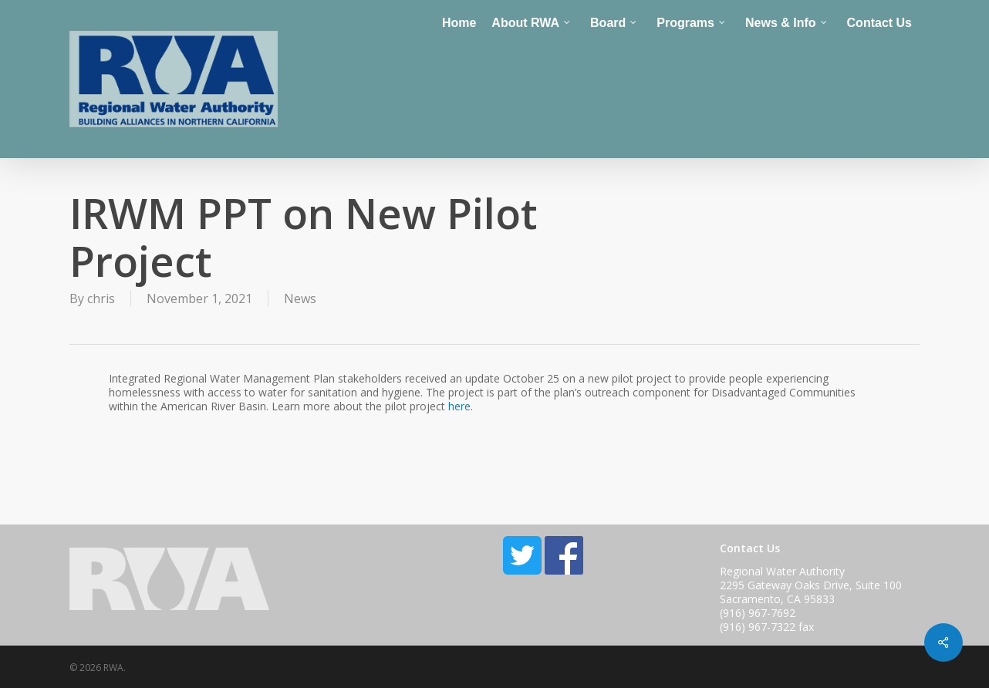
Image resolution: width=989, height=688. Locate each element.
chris (101, 298)
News (300, 298)
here (459, 406)
